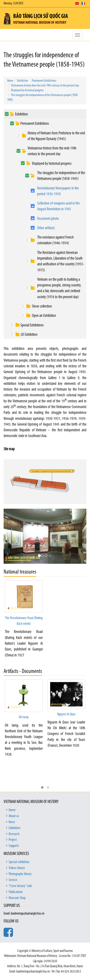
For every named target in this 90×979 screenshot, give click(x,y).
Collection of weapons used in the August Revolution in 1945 (58, 206)
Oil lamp (24, 717)
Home (10, 81)
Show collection (42, 306)
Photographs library (20, 874)
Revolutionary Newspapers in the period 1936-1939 (58, 191)
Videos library (17, 868)
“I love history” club (20, 886)
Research (14, 834)
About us (14, 816)
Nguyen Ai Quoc (66, 714)
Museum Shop (17, 898)
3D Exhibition (28, 335)
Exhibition (22, 81)
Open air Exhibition (44, 316)
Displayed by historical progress (27, 90)
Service (13, 880)
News (12, 822)
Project (13, 840)
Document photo (48, 219)
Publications (16, 892)
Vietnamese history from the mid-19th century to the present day (45, 85)
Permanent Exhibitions (44, 81)
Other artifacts (46, 228)
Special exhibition (19, 862)
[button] (42, 787)
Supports (14, 846)
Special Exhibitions (32, 325)
